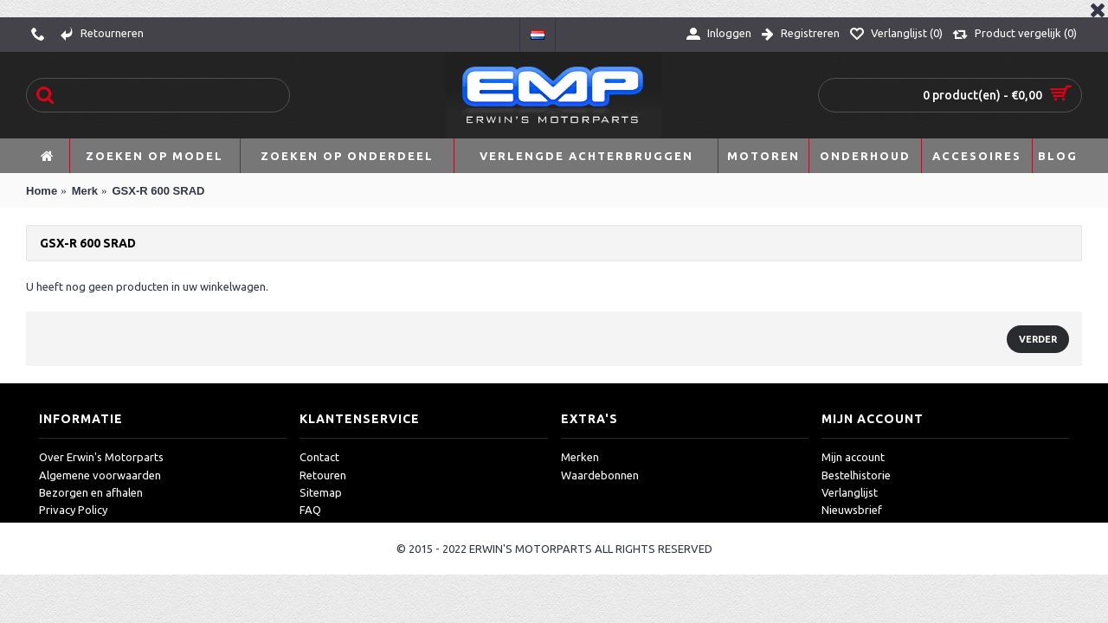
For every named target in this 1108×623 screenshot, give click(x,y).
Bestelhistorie (856, 475)
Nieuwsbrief (851, 510)
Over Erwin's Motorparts (101, 457)
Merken (580, 457)
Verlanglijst (849, 492)
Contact (319, 457)
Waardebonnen (600, 475)
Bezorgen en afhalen (91, 492)
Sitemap (321, 492)
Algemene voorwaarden (100, 475)
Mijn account (853, 457)
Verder (1038, 339)
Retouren (323, 475)
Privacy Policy (73, 510)
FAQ (310, 510)
